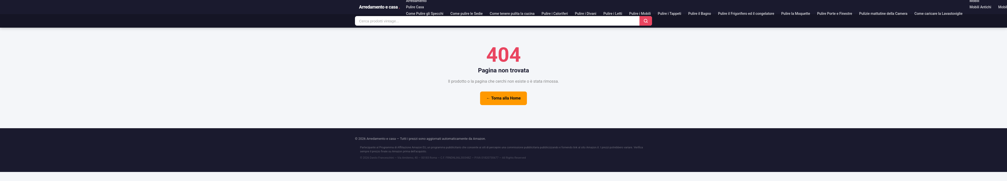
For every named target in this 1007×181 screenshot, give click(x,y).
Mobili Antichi (980, 7)
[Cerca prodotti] (497, 21)
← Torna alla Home (503, 98)
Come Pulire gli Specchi (424, 14)
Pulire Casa (415, 7)
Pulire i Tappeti (669, 14)
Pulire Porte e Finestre (834, 14)
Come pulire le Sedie (466, 14)
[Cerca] (645, 21)
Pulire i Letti (612, 14)
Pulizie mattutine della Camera (883, 14)
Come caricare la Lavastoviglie (938, 14)
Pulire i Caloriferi (555, 14)
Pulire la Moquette (795, 14)
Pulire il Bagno (699, 14)
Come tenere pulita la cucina (512, 14)
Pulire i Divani (585, 14)
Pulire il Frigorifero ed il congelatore (746, 14)
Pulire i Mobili (640, 14)
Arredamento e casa (379, 7)
